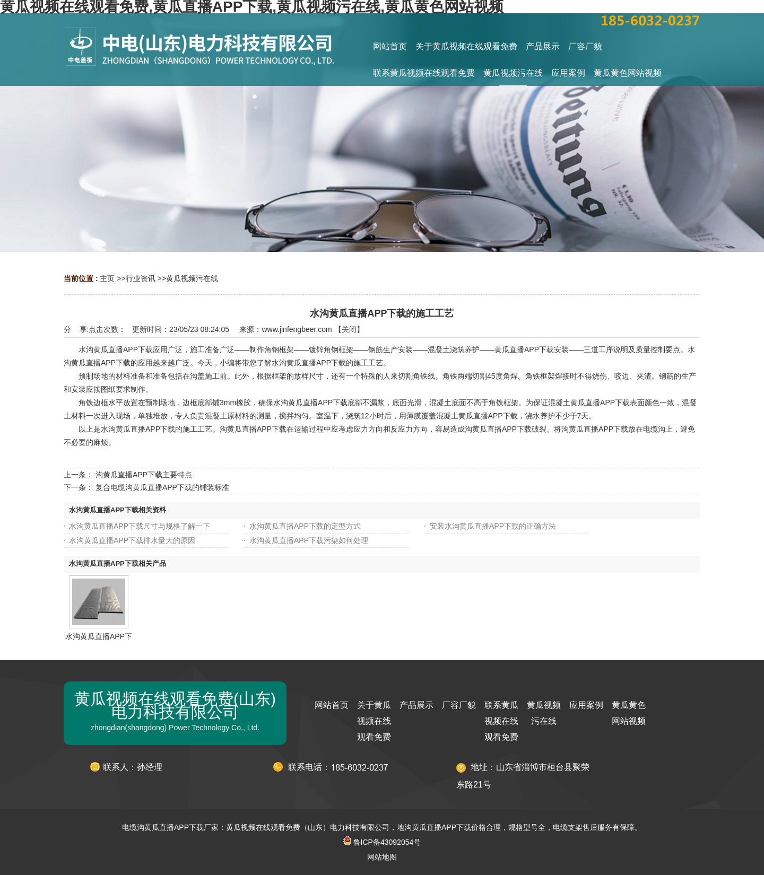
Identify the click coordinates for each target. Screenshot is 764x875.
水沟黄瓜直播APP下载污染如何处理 (308, 540)
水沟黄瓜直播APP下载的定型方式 (305, 526)
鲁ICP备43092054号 (382, 842)
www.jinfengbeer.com (297, 329)
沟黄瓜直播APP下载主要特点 (144, 474)
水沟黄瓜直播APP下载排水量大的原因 (132, 540)
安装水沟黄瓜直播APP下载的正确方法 (493, 526)
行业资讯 (140, 278)
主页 (107, 278)
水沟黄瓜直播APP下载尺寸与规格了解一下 (139, 526)
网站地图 (382, 857)
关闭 (349, 329)
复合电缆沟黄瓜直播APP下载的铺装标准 (162, 487)
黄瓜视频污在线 (192, 278)
